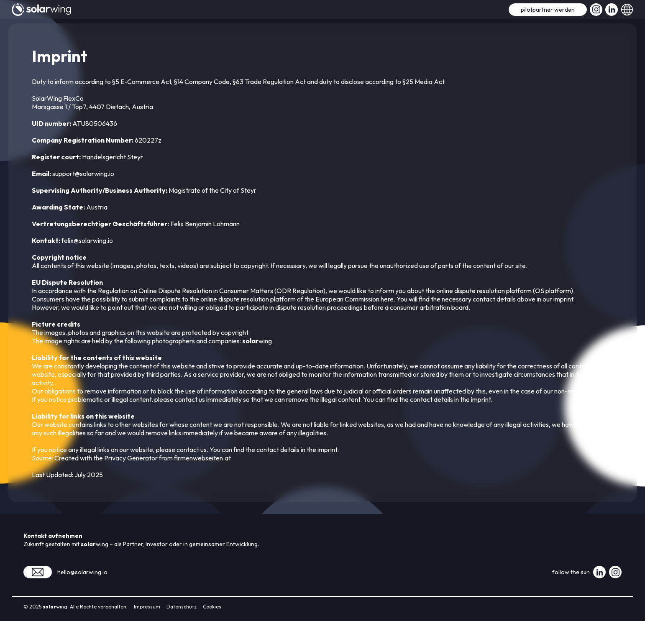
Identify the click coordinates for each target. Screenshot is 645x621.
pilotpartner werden (548, 9)
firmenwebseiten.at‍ (202, 458)
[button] (627, 9)
